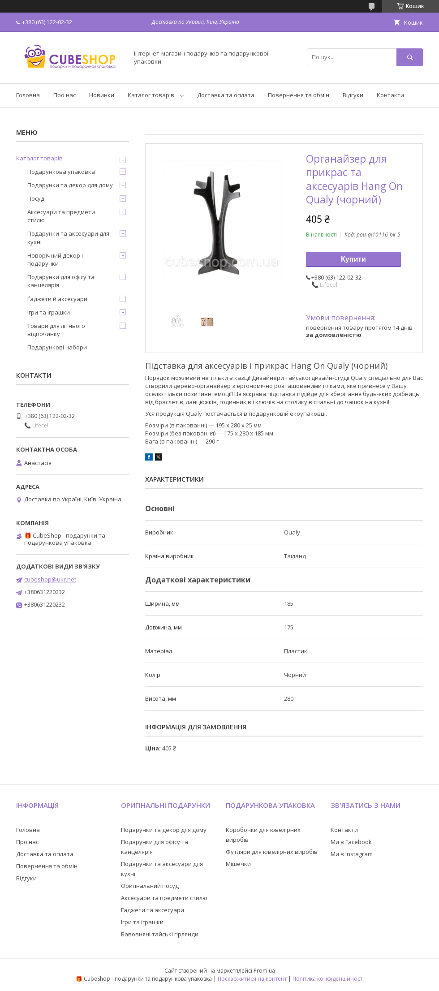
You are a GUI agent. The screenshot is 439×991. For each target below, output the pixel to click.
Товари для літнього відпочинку (56, 330)
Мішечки (238, 864)
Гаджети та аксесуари (152, 910)
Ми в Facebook (351, 842)
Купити (353, 259)
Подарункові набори (57, 347)
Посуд (35, 198)
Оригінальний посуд (150, 886)
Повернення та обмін (298, 95)
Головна (28, 95)
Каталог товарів (151, 95)
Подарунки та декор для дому (70, 185)
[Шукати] (409, 57)
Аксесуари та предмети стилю (61, 216)
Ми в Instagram (352, 854)
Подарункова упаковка (61, 172)
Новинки (101, 95)
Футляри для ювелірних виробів (272, 852)
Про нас (64, 95)
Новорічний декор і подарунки (55, 259)
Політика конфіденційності (328, 978)
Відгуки (353, 95)
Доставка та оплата (225, 95)
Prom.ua (264, 970)
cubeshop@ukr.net (50, 579)
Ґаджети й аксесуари (57, 299)
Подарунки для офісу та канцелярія (61, 281)
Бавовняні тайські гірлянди (159, 934)
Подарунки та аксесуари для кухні (68, 237)
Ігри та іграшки (48, 312)
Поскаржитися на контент (252, 978)
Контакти (390, 95)
